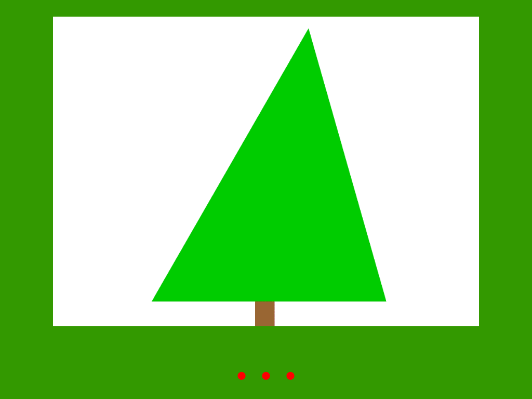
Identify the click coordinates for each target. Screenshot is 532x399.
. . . (266, 363)
